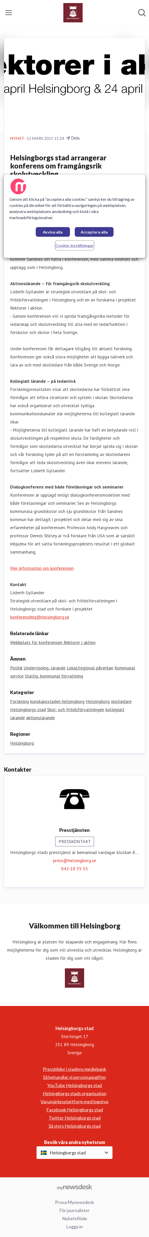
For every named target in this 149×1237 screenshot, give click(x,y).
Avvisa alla (53, 232)
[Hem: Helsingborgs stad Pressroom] (73, 12)
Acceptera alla (94, 232)
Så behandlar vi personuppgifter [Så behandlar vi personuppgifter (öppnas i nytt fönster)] (74, 1077)
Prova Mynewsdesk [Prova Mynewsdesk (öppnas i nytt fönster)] (74, 1202)
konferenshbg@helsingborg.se (39, 617)
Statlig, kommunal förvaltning (54, 676)
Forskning (19, 701)
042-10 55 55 (74, 869)
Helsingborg (98, 701)
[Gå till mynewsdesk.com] (74, 1187)
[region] (74, 216)
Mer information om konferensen (42, 568)
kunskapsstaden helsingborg (57, 701)
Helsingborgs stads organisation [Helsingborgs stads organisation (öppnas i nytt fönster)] (74, 1093)
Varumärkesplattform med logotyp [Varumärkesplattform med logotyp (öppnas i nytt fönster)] (74, 1101)
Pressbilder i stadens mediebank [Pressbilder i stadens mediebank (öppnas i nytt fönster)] (74, 1069)
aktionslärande (40, 718)
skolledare (121, 701)
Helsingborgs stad (28, 709)
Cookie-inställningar (74, 245)
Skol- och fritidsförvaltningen (75, 709)
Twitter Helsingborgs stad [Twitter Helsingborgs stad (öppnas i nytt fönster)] (75, 1118)
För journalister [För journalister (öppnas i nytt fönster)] (74, 1210)
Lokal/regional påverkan (90, 668)
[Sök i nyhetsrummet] (142, 13)
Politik (16, 668)
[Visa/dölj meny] (8, 12)
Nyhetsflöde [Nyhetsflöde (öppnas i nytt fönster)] (74, 1218)
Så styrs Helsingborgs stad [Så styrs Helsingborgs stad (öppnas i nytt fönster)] (75, 1126)
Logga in (74, 1226)
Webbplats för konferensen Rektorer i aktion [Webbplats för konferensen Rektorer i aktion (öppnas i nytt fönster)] (53, 642)
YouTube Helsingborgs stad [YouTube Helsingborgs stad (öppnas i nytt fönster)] (74, 1085)
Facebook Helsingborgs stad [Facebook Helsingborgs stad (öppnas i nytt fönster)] (74, 1109)
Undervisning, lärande (44, 668)
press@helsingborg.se (74, 860)
